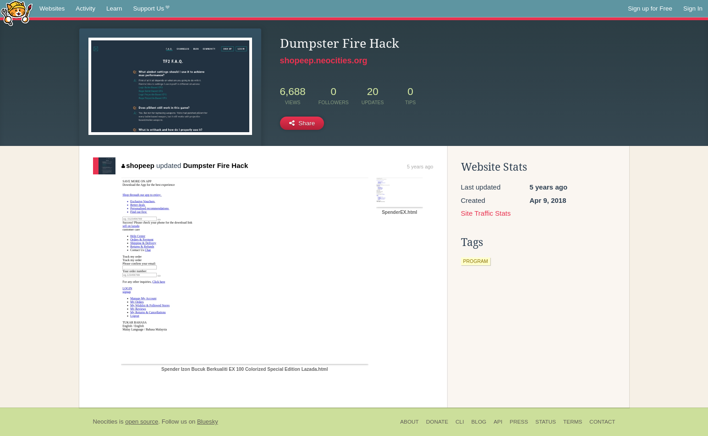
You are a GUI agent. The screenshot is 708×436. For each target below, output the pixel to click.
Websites (52, 8)
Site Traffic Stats (486, 213)
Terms (572, 422)
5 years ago (420, 166)
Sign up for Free (650, 8)
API (498, 422)
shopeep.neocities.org (324, 60)
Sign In (693, 8)
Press (519, 422)
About (409, 422)
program (475, 261)
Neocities (105, 421)
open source (141, 421)
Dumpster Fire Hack (215, 165)
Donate (437, 422)
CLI (460, 422)
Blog (478, 422)
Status (545, 422)
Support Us (151, 8)
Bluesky (207, 421)
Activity (85, 8)
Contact (602, 422)
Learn (114, 8)
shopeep (137, 165)
